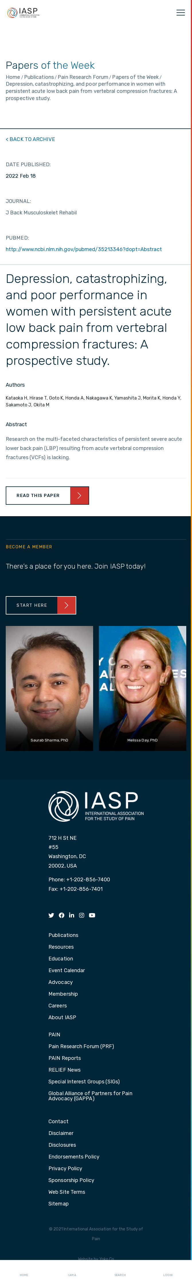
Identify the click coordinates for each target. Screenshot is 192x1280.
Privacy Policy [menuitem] (65, 1169)
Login (168, 1270)
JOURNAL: (18, 201)
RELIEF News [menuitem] (64, 1070)
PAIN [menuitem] (54, 1035)
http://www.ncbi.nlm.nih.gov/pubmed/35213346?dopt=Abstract (84, 249)
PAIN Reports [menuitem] (64, 1058)
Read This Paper (38, 495)
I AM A (72, 1270)
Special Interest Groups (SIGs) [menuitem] (84, 1082)
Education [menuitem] (60, 959)
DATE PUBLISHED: (28, 164)
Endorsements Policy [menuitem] (73, 1157)
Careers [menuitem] (57, 1006)
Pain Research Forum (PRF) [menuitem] (81, 1047)
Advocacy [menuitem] (60, 982)
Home (24, 1270)
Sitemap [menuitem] (58, 1204)
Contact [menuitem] (58, 1122)
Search (120, 1270)
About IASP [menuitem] (62, 1018)
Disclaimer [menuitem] (60, 1133)
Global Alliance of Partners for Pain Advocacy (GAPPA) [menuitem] (90, 1096)
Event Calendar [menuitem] (66, 971)
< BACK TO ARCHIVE (30, 139)
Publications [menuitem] (63, 935)
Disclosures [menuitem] (62, 1145)
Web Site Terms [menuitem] (66, 1192)
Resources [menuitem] (61, 947)
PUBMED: (17, 238)
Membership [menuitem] (63, 994)
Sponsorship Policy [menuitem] (71, 1180)
